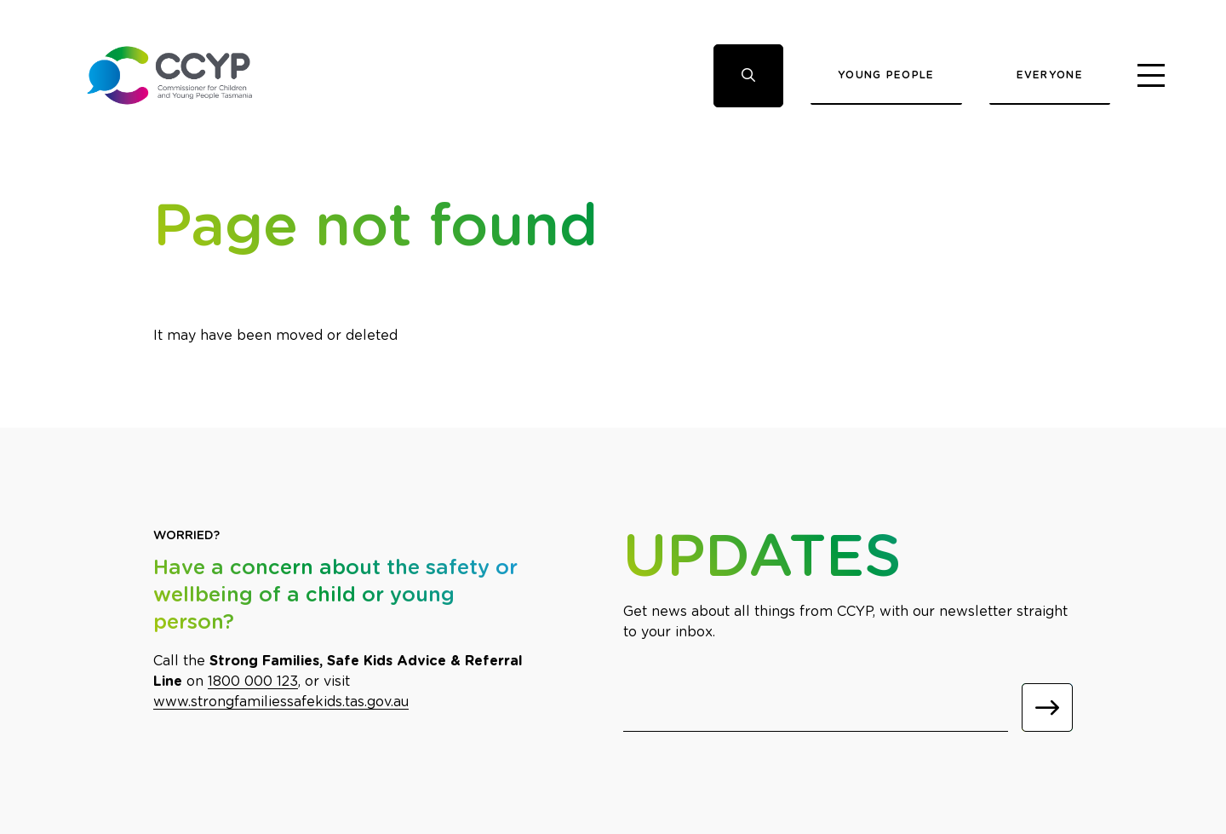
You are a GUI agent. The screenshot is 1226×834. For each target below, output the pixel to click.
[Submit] (1047, 707)
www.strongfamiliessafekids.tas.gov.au (281, 702)
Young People (886, 75)
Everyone (1050, 75)
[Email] (815, 707)
